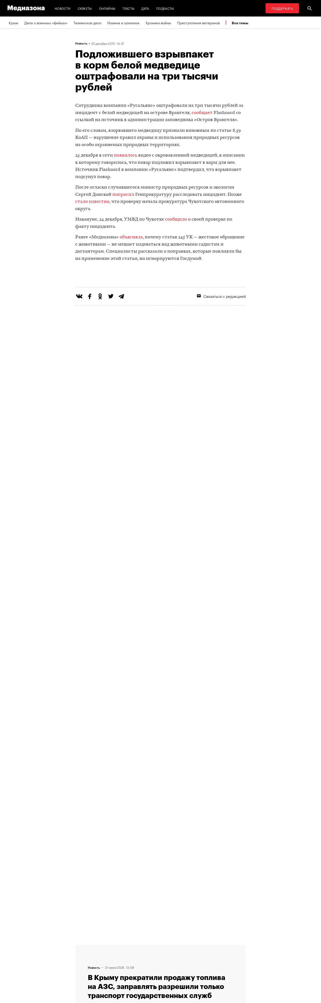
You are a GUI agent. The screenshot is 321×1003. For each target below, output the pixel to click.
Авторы (83, 956)
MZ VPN (183, 947)
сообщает (202, 113)
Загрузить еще (160, 791)
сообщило (176, 219)
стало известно (92, 202)
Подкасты (165, 8)
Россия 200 (186, 956)
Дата (145, 8)
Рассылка (123, 956)
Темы (81, 947)
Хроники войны (158, 22)
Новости (63, 8)
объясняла (131, 237)
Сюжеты (85, 8)
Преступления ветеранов (198, 22)
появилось (125, 155)
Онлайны (107, 8)
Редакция (84, 966)
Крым (13, 22)
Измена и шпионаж (123, 22)
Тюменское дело (87, 22)
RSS (120, 947)
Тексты (128, 8)
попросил (123, 195)
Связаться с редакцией (221, 316)
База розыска (188, 966)
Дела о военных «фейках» (45, 22)
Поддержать (282, 8)
